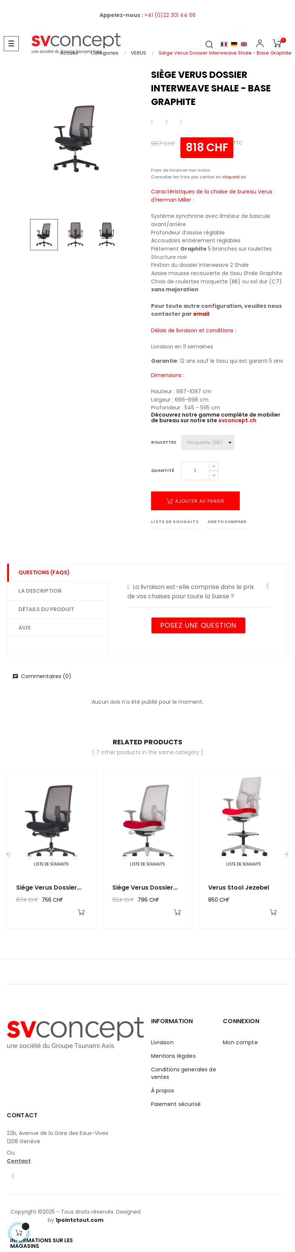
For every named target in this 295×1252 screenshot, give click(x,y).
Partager (152, 122)
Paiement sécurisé (176, 1104)
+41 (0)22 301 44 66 (170, 15)
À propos (162, 1090)
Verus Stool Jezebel (238, 887)
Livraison (162, 1042)
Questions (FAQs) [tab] (44, 572)
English (244, 44)
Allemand (234, 44)
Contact (19, 1161)
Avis (24, 627)
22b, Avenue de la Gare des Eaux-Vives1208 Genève (57, 1137)
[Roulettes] (207, 442)
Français (224, 44)
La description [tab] (40, 591)
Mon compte (240, 1042)
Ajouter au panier (195, 501)
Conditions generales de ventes (183, 1073)
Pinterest (181, 122)
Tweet (167, 122)
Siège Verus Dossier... (49, 887)
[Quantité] (195, 470)
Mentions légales (173, 1056)
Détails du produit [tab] (46, 609)
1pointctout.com (79, 1220)
